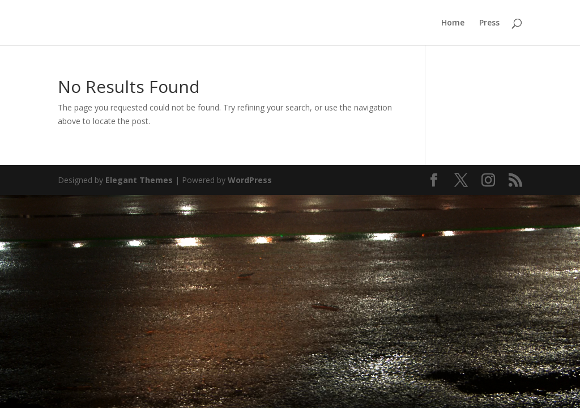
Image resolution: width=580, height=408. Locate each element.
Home (452, 23)
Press (489, 23)
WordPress (250, 180)
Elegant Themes (139, 180)
